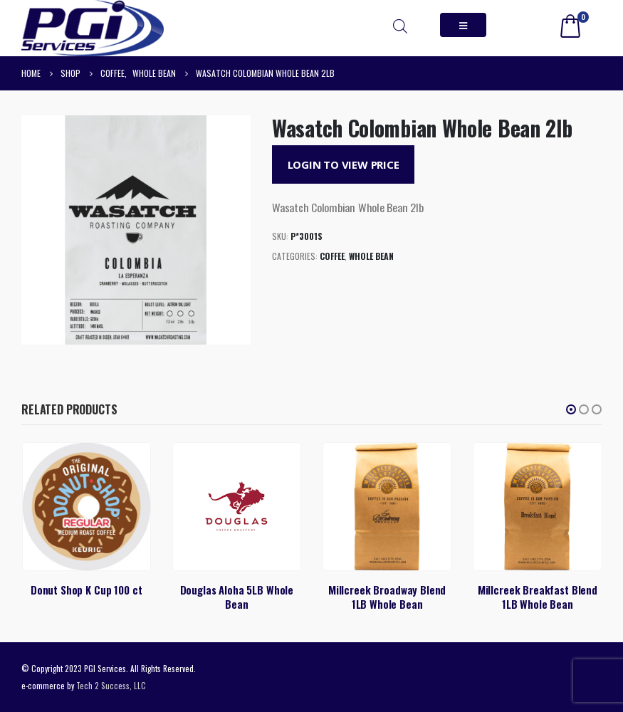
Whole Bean (371, 256)
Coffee (332, 256)
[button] (571, 409)
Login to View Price (343, 164)
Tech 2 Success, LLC (111, 685)
